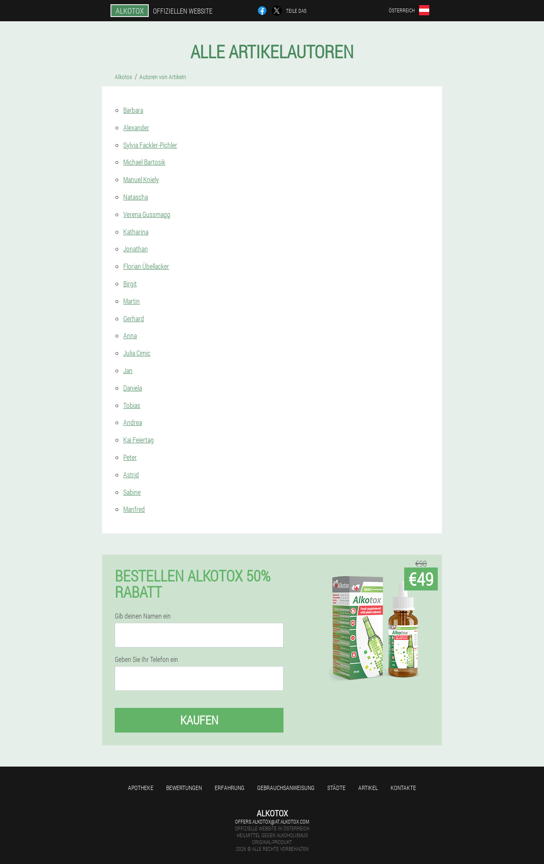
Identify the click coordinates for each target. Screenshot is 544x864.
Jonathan (135, 248)
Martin (131, 301)
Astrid (131, 474)
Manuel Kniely (141, 179)
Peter (130, 457)
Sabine (132, 492)
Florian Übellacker (146, 266)
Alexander (136, 127)
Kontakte (403, 788)
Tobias (131, 405)
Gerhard (133, 318)
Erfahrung (229, 788)
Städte (336, 788)
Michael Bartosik (144, 161)
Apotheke (140, 788)
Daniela (132, 387)
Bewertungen (184, 788)
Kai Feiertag (138, 439)
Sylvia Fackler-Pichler (150, 144)
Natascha (135, 196)
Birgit (130, 283)
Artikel (368, 788)
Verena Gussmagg (146, 214)
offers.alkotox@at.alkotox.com (272, 821)
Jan (128, 370)
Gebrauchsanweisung (285, 788)
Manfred (134, 509)
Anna (130, 335)
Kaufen (199, 720)
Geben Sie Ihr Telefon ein (146, 659)
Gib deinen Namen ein (143, 616)
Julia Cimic (136, 352)
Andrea (132, 422)
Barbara (133, 110)
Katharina (135, 231)
